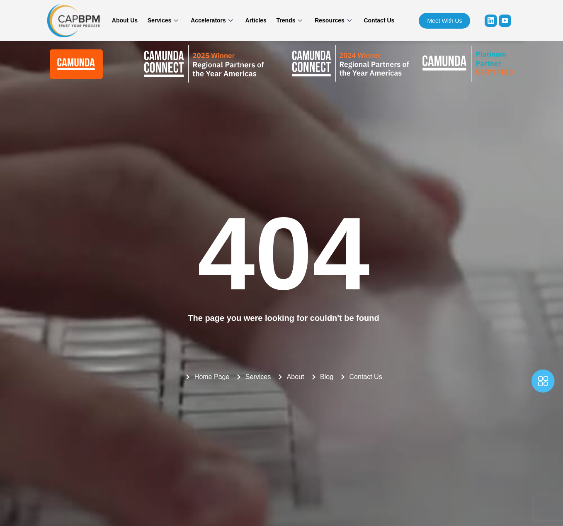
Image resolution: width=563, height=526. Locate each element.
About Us (129, 20)
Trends (288, 20)
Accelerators (213, 20)
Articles (256, 20)
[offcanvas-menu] (543, 382)
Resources (330, 20)
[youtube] (505, 21)
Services (166, 20)
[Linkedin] (491, 21)
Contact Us (374, 20)
